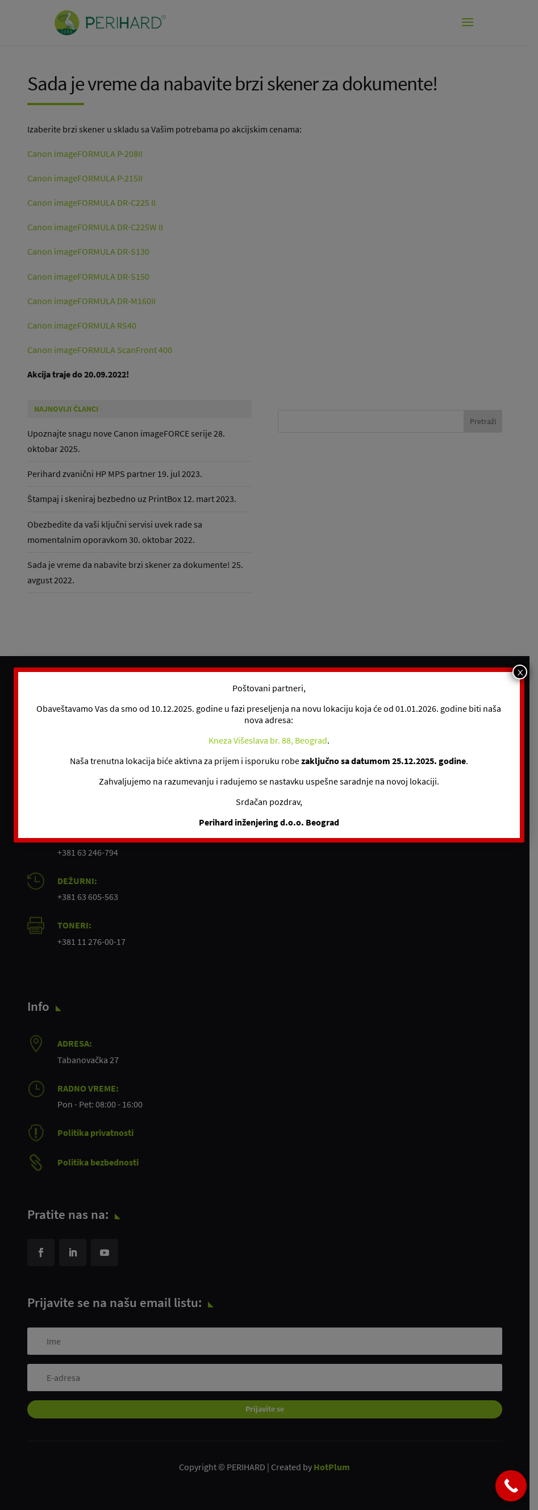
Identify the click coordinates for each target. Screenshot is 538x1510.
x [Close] (520, 672)
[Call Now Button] (511, 1485)
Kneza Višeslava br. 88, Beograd (267, 740)
